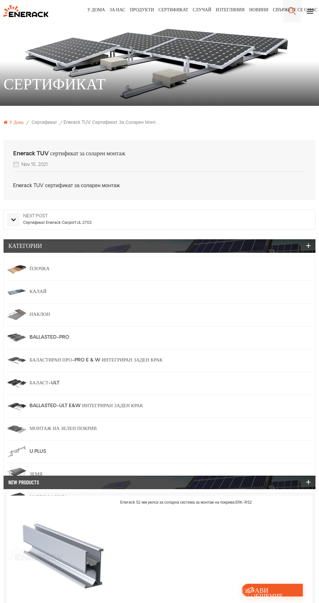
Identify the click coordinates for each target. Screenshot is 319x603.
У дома (96, 10)
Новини (259, 10)
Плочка (40, 269)
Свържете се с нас (295, 10)
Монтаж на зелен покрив (63, 428)
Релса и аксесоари (55, 565)
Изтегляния (230, 10)
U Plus (38, 451)
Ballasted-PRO (49, 337)
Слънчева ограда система (65, 543)
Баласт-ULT (44, 383)
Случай (202, 10)
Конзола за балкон (55, 520)
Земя (36, 474)
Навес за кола (49, 497)
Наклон (40, 314)
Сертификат (173, 10)
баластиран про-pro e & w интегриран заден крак (96, 360)
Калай (38, 291)
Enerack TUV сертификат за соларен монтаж (66, 185)
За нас (117, 10)
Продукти (142, 10)
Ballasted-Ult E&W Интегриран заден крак (86, 406)
